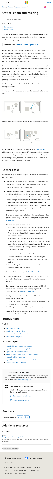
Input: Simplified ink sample (15, 357)
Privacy (6, 470)
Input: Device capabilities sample (17, 349)
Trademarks (7, 473)
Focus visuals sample (13, 337)
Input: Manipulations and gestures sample (20, 360)
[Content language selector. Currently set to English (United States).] (13, 458)
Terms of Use (35, 470)
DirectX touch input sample (15, 362)
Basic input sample (12, 328)
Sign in (49, 2)
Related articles (8, 29)
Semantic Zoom (41, 149)
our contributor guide (23, 380)
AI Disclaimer (8, 467)
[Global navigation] (2, 2)
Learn (4, 7)
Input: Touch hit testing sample (16, 351)
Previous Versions (19, 467)
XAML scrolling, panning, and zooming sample (22, 354)
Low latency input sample (15, 331)
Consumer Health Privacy (19, 470)
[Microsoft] (26, 2)
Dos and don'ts (8, 27)
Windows (10, 7)
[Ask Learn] (45, 7)
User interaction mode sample (16, 334)
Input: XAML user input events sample (19, 346)
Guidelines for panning (28, 291)
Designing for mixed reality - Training (14, 437)
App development (20, 7)
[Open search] (44, 2)
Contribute (37, 467)
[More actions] (49, 7)
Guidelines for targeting (36, 272)
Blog (28, 467)
